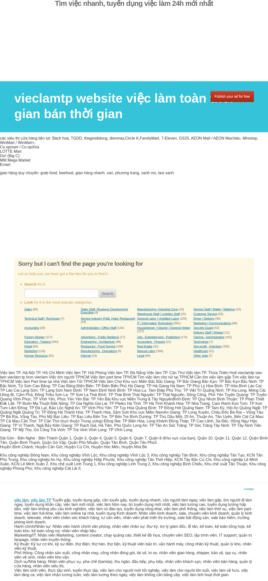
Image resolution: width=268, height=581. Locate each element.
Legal (140, 355)
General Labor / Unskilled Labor (158, 318)
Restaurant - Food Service (98, 346)
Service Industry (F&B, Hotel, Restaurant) (108, 318)
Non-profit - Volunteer (207, 346)
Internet (86, 355)
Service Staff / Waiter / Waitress (214, 309)
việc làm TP (41, 500)
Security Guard (203, 328)
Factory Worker (34, 337)
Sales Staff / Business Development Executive (104, 310)
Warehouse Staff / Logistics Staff (158, 314)
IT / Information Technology (155, 323)
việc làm (21, 500)
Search (108, 293)
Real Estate (144, 346)
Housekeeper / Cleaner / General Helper (163, 328)
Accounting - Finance (151, 342)
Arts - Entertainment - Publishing (158, 337)
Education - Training (37, 342)
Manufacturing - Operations (99, 351)
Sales (28, 309)
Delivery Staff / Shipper (208, 332)
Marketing (31, 351)
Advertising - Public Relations (100, 337)
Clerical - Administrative (208, 337)
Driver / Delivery (203, 318)
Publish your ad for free (232, 96)
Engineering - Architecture (98, 342)
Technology (201, 342)
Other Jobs (200, 355)
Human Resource (36, 355)
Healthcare (200, 351)
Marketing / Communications (212, 323)
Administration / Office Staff (98, 328)
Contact (249, 488)
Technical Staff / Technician (42, 318)
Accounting (31, 328)
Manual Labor (146, 351)
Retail (28, 346)
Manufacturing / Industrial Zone (157, 309)
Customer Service (205, 314)
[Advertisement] (134, 47)
